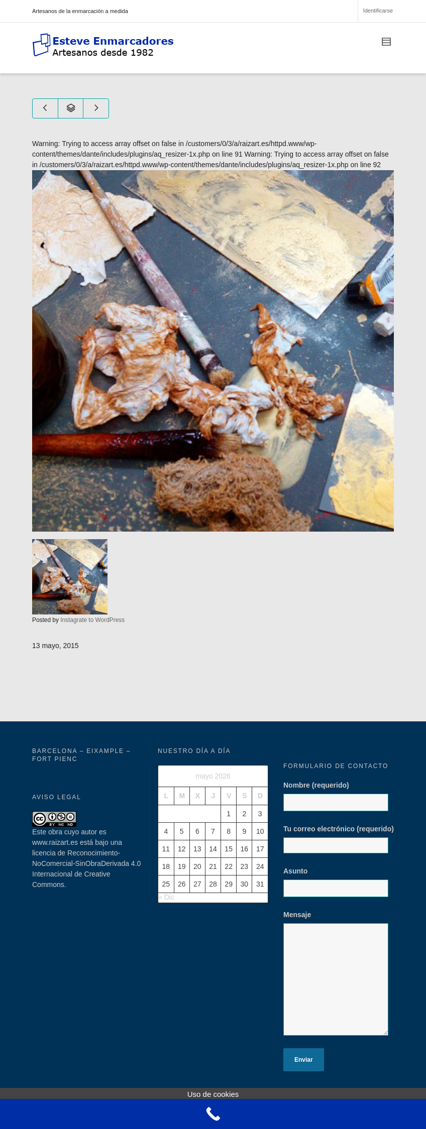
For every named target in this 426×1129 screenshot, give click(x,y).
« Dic (166, 897)
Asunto (338, 887)
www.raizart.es (55, 842)
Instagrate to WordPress (92, 619)
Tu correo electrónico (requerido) (338, 839)
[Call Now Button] (213, 1114)
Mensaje (338, 978)
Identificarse (378, 11)
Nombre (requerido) (338, 801)
